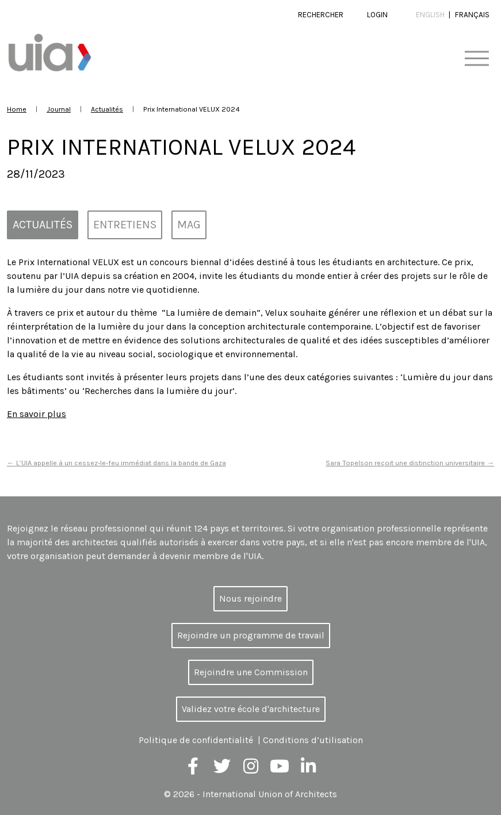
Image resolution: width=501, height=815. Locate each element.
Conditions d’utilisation (313, 739)
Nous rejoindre (250, 598)
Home (16, 109)
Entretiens (124, 224)
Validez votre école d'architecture (251, 708)
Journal (59, 109)
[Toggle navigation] (476, 58)
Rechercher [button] (320, 14)
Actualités (107, 109)
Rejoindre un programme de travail (250, 635)
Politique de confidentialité (196, 739)
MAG (189, 224)
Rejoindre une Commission (251, 672)
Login (377, 14)
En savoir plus (36, 413)
